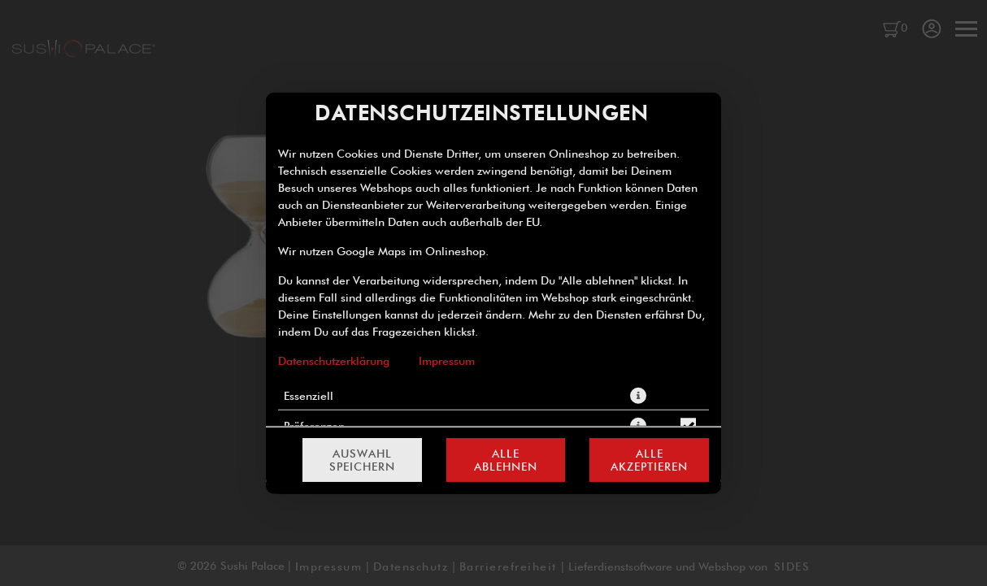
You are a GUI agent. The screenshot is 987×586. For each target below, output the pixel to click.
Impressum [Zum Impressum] (447, 360)
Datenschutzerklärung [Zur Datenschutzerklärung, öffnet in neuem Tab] (333, 360)
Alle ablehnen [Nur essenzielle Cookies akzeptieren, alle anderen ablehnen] (505, 460)
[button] (638, 395)
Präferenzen (314, 425)
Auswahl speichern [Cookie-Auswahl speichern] (362, 460)
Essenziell (308, 395)
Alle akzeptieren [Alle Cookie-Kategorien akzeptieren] (649, 460)
